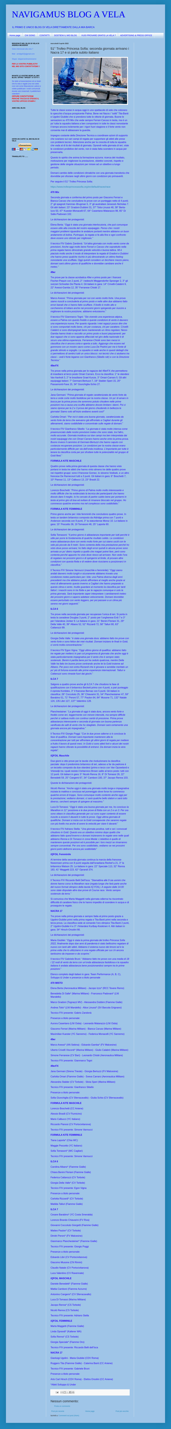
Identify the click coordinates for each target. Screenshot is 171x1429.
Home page (15, 35)
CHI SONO (30, 35)
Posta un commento (62, 1406)
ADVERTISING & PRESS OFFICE (136, 35)
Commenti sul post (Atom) (68, 1416)
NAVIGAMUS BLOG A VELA (68, 14)
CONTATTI (45, 35)
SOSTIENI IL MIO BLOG (65, 35)
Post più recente (57, 1411)
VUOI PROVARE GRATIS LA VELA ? (98, 35)
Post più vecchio (122, 1411)
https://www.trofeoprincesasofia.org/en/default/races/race (80, 187)
